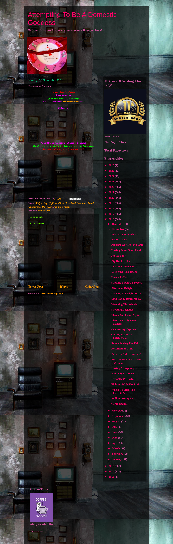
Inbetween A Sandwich (124, 234)
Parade (91, 203)
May (115, 437)
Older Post (92, 286)
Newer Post (35, 286)
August (116, 421)
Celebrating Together (123, 329)
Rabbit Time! (119, 239)
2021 (112, 192)
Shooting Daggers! (122, 309)
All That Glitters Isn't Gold (127, 244)
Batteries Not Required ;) (126, 353)
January (117, 459)
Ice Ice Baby (118, 255)
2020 (112, 197)
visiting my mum (62, 207)
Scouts (50, 207)
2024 (112, 176)
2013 (112, 476)
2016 (112, 219)
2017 (112, 213)
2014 (112, 471)
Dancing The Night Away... (127, 293)
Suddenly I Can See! (123, 373)
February (118, 453)
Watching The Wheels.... (125, 304)
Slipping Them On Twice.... (127, 282)
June (115, 432)
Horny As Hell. (120, 277)
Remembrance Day (70, 102)
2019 (112, 203)
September (118, 416)
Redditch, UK (44, 210)
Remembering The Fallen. (126, 343)
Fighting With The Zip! (125, 384)
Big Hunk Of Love (122, 261)
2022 (112, 186)
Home (64, 286)
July (115, 426)
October (117, 410)
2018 (112, 208)
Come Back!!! (119, 403)
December (118, 223)
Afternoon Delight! (122, 288)
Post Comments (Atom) (52, 293)
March (116, 448)
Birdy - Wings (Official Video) (49, 203)
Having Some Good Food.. (126, 250)
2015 (112, 465)
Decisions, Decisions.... (124, 266)
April (115, 442)
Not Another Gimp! (122, 348)
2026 (112, 165)
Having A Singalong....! (124, 368)
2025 (112, 170)
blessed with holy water (76, 203)
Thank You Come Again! (125, 315)
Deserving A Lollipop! (124, 271)
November (118, 229)
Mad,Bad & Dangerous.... (126, 298)
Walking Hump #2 (122, 398)
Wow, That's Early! (122, 378)
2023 (112, 181)
